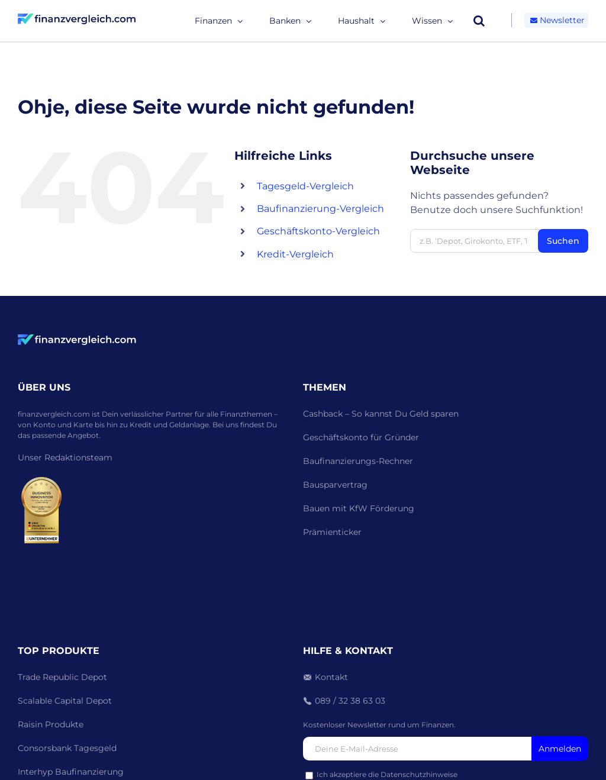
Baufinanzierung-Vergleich (320, 208)
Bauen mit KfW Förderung (358, 508)
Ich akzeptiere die (381, 774)
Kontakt (331, 677)
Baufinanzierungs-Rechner (358, 461)
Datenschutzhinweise (419, 774)
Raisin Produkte (50, 724)
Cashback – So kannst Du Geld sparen (381, 413)
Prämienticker (332, 532)
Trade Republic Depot (62, 677)
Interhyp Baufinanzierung (71, 771)
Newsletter (556, 20)
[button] (479, 20)
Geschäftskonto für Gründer (361, 437)
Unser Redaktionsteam (65, 457)
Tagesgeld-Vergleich (305, 186)
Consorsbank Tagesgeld (67, 748)
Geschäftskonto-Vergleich (318, 231)
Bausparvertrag (335, 484)
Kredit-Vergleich (295, 254)
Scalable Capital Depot (65, 700)
